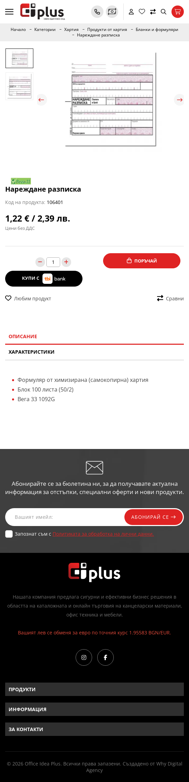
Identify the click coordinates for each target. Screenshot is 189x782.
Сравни (170, 298)
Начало (18, 29)
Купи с (44, 278)
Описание (23, 336)
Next (180, 100)
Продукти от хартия (107, 29)
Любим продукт (28, 298)
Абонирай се (153, 517)
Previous (41, 100)
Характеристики (32, 352)
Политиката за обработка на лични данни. (103, 534)
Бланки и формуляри (157, 29)
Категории (45, 29)
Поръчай (142, 261)
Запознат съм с (84, 534)
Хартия (71, 29)
